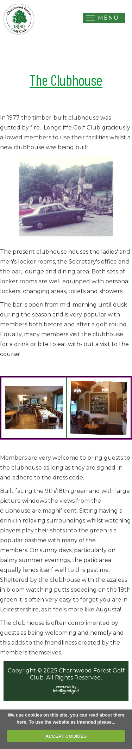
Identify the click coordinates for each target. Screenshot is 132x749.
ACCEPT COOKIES (66, 736)
